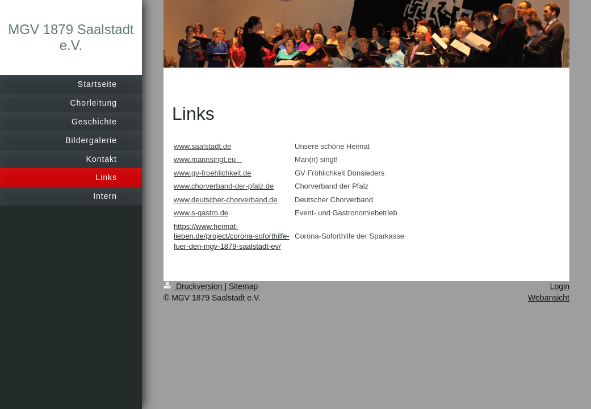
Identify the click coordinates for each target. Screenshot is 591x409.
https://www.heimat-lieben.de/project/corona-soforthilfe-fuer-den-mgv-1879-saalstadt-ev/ (232, 236)
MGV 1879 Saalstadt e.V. (70, 37)
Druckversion (194, 286)
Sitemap (243, 286)
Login (559, 286)
